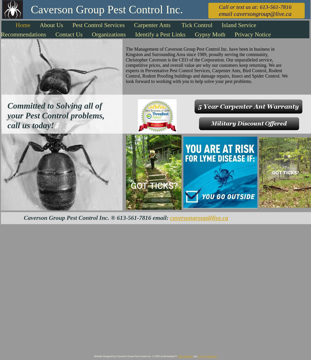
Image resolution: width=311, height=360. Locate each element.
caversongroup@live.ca (199, 217)
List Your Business (207, 356)
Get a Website (185, 356)
